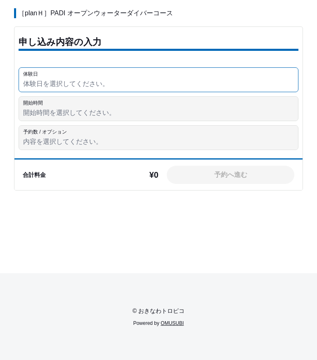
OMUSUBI (172, 323)
